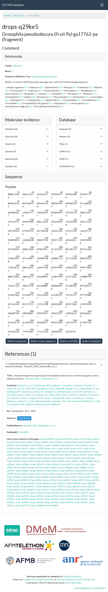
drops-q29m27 (58, 483)
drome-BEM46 (47, 439)
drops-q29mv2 (28, 486)
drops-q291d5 (37, 492)
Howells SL (27, 391)
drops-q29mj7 (13, 486)
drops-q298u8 (37, 505)
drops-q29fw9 (36, 467)
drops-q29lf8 (92, 480)
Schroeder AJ (89, 391)
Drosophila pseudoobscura (44, 76)
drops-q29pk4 (28, 489)
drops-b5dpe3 (71, 442)
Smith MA (60, 388)
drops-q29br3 (28, 461)
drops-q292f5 (81, 492)
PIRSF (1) (63, 158)
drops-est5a (51, 448)
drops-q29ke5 (28, 477)
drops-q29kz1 (64, 480)
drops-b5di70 (13, 442)
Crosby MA (76, 391)
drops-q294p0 (66, 499)
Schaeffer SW (17, 404)
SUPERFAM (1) (66, 166)
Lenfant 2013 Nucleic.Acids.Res (38, 579)
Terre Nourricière (74, 582)
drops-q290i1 (42, 489)
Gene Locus (18, 15)
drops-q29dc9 (57, 461)
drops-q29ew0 (52, 464)
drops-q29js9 (21, 473)
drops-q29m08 (43, 483)
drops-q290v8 (71, 489)
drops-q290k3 (57, 489)
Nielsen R (78, 385)
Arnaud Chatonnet (72, 576)
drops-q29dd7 (71, 461)
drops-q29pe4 (13, 489)
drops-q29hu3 (66, 470)
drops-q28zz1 (65, 454)
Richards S (23, 385)
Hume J (48, 398)
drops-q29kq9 (42, 477)
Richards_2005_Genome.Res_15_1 (41, 378)
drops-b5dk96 (41, 442)
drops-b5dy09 (66, 445)
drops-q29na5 (73, 486)
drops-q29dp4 (86, 461)
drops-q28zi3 (51, 454)
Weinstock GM (43, 404)
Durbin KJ (25, 398)
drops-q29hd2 (37, 470)
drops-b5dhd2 (92, 439)
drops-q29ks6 (35, 480)
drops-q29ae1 (43, 458)
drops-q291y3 (67, 492)
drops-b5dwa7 (36, 445)
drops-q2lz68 (55, 451)
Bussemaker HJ (87, 388)
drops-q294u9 (37, 502)
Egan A (34, 398)
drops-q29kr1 (56, 477)
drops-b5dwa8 (51, 445)
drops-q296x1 (81, 502)
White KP (89, 401)
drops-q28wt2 (22, 454)
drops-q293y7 (81, 496)
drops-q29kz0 (50, 480)
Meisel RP (30, 388)
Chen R (21, 388)
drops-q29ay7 (58, 458)
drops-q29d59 (42, 461)
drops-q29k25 (77, 473)
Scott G (64, 395)
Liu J (77, 388)
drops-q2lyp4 (27, 451)
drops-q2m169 (85, 451)
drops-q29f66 (81, 464)
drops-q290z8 (22, 492)
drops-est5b (63, 448)
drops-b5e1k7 (21, 448)
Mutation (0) (11, 129)
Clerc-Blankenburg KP (40, 401)
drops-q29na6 (87, 486)
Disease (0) (10, 151)
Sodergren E (50, 391)
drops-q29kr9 (21, 480)
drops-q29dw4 (23, 464)
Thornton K (89, 385)
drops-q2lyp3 (13, 451)
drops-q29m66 (73, 483)
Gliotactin (17, 65)
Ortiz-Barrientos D (16, 395)
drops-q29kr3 (71, 477)
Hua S (51, 388)
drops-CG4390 (37, 448)
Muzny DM (54, 395)
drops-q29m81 (89, 483)
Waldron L (11, 401)
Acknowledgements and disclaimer (90, 588)
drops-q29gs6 (80, 467)
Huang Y (90, 398)
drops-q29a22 (79, 454)
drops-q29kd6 (13, 477)
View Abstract (24, 418)
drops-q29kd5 (91, 473)
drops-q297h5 (22, 505)
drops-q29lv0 (13, 483)
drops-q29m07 (28, 483)
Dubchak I (56, 401)
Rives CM (30, 395)
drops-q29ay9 (87, 458)
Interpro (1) (64, 136)
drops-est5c (76, 448)
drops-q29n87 (58, 486)
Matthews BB (63, 391)
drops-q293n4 (37, 496)
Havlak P (15, 398)
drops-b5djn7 (27, 442)
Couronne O (42, 388)
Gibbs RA (55, 404)
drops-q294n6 (22, 499)
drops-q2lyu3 (41, 451)
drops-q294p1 (81, 499)
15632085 (23, 432)
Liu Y (31, 385)
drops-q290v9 (86, 489)
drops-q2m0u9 (69, 451)
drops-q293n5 (52, 496)
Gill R (41, 398)
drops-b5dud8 (22, 445)
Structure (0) (11, 136)
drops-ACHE (79, 439)
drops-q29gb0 (65, 467)
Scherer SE (38, 391)
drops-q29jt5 (35, 473)
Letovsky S (68, 385)
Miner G (69, 398)
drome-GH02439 (63, 439)
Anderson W (78, 401)
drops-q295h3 (51, 502)
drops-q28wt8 (36, 454)
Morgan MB (58, 398)
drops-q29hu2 (51, 470)
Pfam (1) (63, 144)
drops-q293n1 (22, 496)
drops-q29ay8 (73, 458)
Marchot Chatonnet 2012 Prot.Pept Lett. (76, 579)
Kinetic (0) (10, 144)
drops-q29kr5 (85, 477)
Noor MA (66, 401)
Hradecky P (56, 385)
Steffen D (73, 395)
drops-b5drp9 (85, 442)
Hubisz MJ (11, 388)
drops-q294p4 (22, 502)
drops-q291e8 (52, 492)
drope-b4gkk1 (51, 505)
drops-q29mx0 (43, 486)
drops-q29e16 (37, 464)
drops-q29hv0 (81, 470)
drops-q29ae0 (29, 458)
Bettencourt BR (42, 385)
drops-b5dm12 (56, 442)
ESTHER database (13, 4)
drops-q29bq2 (13, 461)
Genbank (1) (65, 129)
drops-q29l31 (78, 480)
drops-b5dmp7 (22, 470)
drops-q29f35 (67, 464)
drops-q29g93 (51, 467)
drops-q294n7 (37, 499)
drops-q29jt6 (49, 473)
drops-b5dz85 (80, 445)
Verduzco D (23, 401)
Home (7, 15)
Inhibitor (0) (11, 166)
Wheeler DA (85, 395)
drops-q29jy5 (62, 473)
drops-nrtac (88, 448)
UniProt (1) (64, 151)
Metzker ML (42, 395)
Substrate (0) (11, 158)
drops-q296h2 (66, 502)
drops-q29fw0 (21, 467)
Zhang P (70, 388)
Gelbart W (30, 404)
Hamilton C (80, 398)
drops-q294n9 (51, 499)
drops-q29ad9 (14, 458)
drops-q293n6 (66, 496)
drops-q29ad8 (94, 454)
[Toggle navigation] (102, 5)
